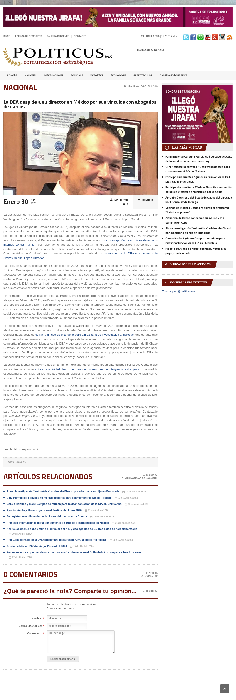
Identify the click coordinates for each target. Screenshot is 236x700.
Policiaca (77, 75)
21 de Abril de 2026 (123, 523)
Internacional (54, 75)
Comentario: (34, 633)
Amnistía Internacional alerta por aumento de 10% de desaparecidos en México (58, 522)
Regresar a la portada (141, 86)
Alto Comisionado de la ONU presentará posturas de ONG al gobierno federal (57, 539)
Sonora (12, 75)
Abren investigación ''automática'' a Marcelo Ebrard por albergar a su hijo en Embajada (63, 491)
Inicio (6, 36)
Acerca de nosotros (28, 36)
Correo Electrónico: (30, 626)
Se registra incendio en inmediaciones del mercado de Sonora (47, 516)
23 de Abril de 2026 (126, 498)
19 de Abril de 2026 (82, 546)
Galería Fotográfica (173, 75)
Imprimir (145, 199)
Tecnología (118, 75)
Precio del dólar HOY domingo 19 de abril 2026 (37, 546)
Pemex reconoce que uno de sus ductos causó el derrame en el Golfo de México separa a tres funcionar (74, 552)
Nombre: (37, 618)
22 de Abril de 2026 (96, 510)
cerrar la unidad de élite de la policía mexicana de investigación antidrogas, (85, 334)
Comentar (149, 576)
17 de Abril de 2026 (20, 557)
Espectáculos (142, 75)
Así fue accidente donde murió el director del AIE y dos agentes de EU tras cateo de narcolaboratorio (72, 529)
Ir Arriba (150, 475)
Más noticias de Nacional (140, 478)
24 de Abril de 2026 (134, 491)
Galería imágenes (58, 36)
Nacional (31, 75)
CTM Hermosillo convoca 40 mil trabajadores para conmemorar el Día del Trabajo (59, 497)
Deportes (96, 75)
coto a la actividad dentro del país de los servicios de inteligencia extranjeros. (87, 369)
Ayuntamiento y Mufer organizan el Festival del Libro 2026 (44, 510)
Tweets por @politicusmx (178, 291)
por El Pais (119, 199)
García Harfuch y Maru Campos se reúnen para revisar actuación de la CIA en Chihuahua (64, 504)
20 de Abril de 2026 (20, 534)
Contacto (80, 36)
